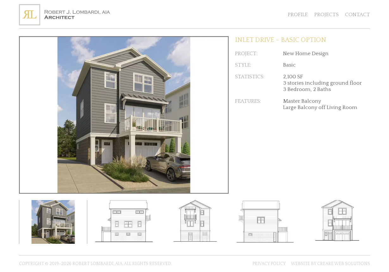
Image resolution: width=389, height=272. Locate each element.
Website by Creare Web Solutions (330, 263)
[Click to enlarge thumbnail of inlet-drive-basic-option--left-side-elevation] (265, 222)
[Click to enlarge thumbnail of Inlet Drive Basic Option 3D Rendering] (53, 222)
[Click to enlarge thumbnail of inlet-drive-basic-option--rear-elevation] (194, 222)
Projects (326, 14)
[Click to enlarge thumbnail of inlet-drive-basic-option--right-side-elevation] (124, 222)
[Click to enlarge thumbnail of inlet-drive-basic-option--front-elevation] (336, 222)
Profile (298, 14)
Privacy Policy (269, 263)
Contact (357, 14)
